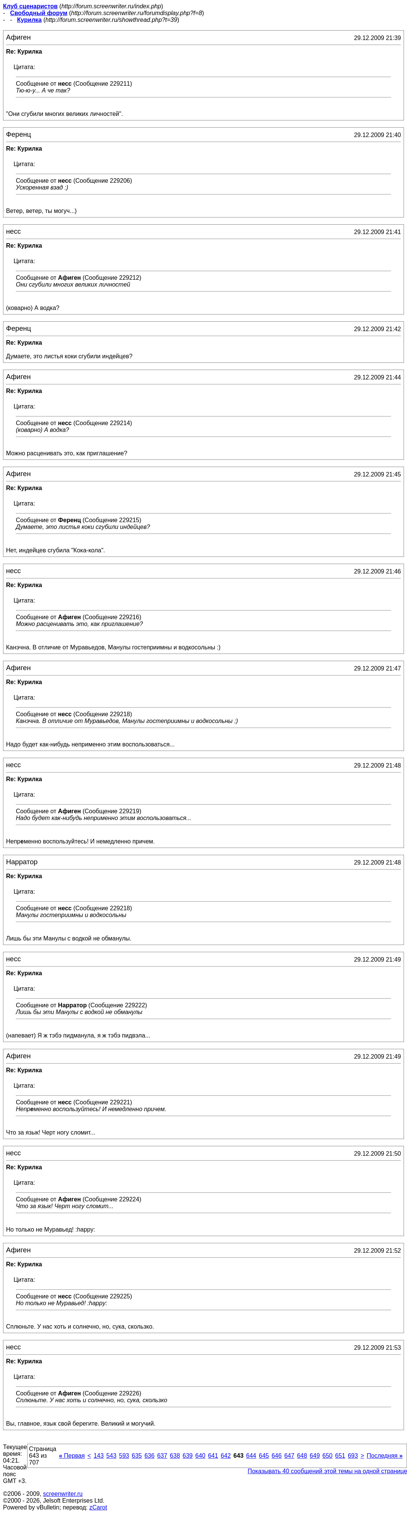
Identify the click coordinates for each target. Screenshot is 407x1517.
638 (175, 1455)
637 (162, 1455)
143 (99, 1455)
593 (124, 1455)
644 (251, 1455)
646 (277, 1455)
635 (137, 1455)
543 (111, 1455)
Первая (72, 1455)
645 (264, 1455)
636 (149, 1455)
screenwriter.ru (63, 1494)
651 (340, 1455)
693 (353, 1455)
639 (188, 1455)
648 (302, 1455)
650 (328, 1455)
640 (200, 1455)
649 (315, 1455)
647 (289, 1455)
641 (213, 1455)
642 (226, 1455)
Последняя (384, 1455)
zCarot (98, 1507)
